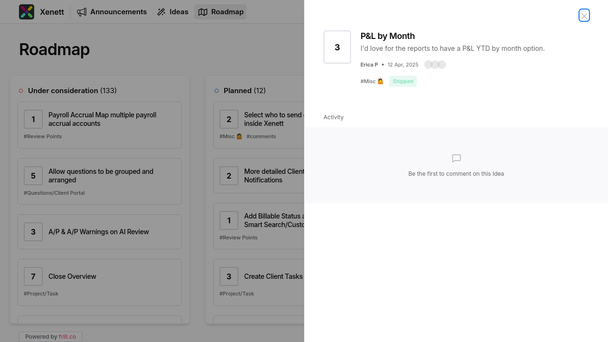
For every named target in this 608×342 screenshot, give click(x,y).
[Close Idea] (584, 15)
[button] (435, 64)
